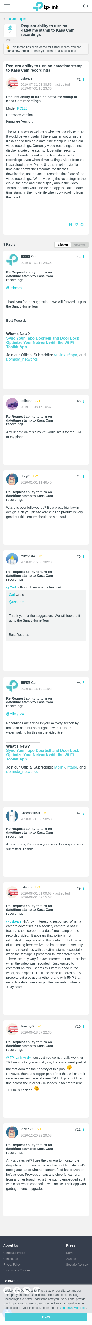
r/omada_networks (22, 359)
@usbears (14, 288)
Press (70, 1245)
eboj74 (26, 476)
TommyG (27, 1026)
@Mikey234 (15, 714)
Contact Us (10, 1259)
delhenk (26, 401)
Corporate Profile (14, 1253)
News (69, 1253)
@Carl (11, 587)
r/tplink (59, 355)
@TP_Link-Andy (18, 1057)
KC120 (22, 108)
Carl (34, 256)
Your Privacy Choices (16, 1270)
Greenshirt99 (30, 813)
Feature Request (16, 19)
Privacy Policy (12, 1264)
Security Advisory (77, 1264)
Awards (71, 1259)
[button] (82, 224)
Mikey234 (28, 556)
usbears (26, 78)
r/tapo (72, 355)
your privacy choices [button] (73, 1307)
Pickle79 (27, 1129)
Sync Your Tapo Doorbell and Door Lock (42, 338)
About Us (10, 1245)
